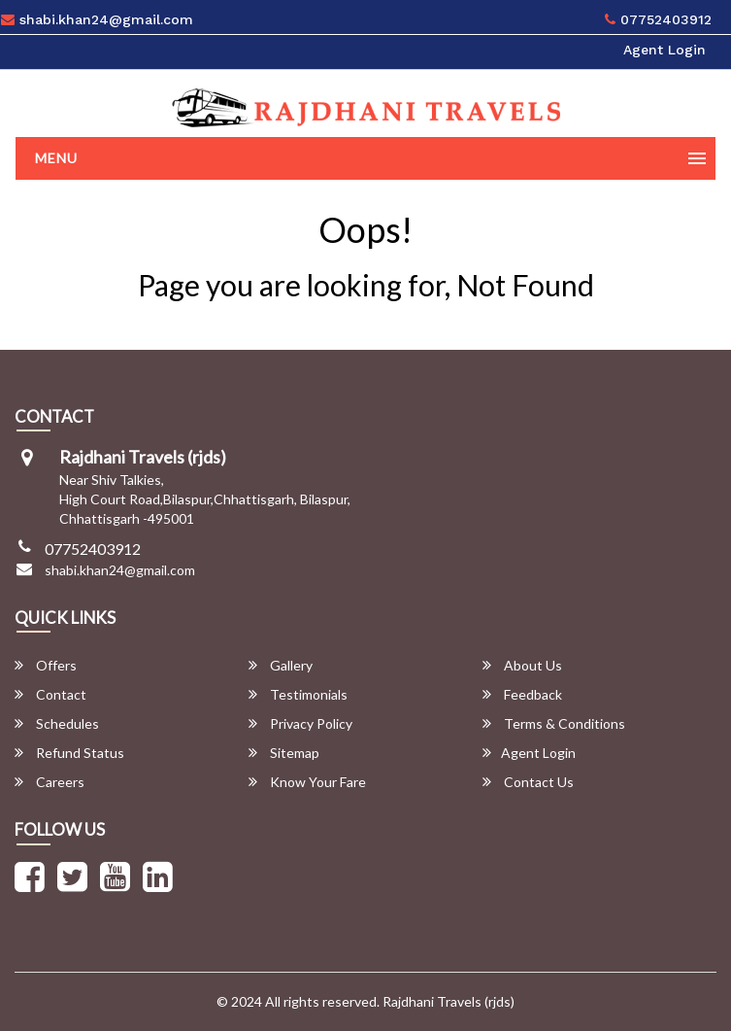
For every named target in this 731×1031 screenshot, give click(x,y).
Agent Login (664, 49)
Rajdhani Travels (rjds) (448, 1001)
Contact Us (528, 781)
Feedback (522, 694)
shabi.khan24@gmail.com (120, 570)
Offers (46, 665)
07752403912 (658, 19)
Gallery (281, 665)
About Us (522, 665)
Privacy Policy (300, 723)
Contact (50, 694)
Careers (49, 781)
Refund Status (69, 752)
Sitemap (284, 752)
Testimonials (298, 694)
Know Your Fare (307, 781)
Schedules (57, 723)
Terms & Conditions (553, 723)
